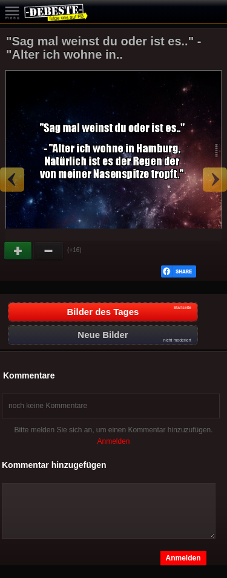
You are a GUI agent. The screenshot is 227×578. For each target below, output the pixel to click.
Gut (19, 251)
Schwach (49, 251)
